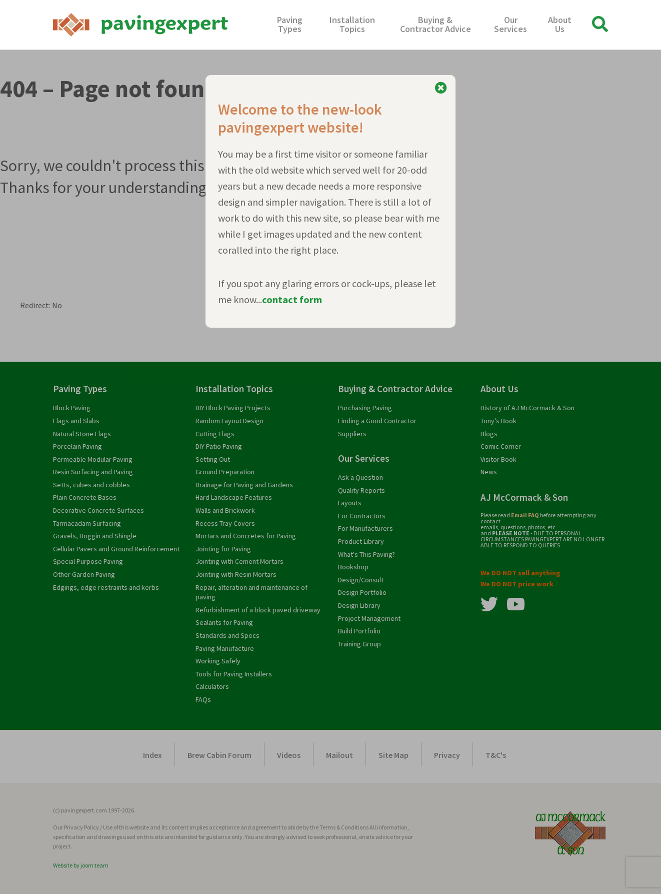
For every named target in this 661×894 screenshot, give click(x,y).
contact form (292, 299)
